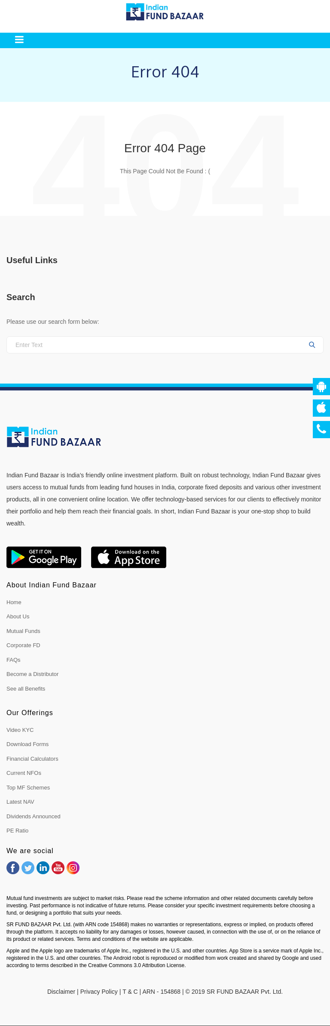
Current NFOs (23, 773)
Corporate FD (23, 645)
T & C (130, 991)
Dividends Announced (33, 816)
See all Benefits (25, 688)
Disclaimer (61, 991)
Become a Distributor (32, 674)
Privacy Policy (99, 991)
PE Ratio (17, 830)
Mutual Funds (23, 631)
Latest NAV (20, 802)
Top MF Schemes (28, 787)
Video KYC (20, 730)
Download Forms (27, 744)
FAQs (13, 660)
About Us (17, 616)
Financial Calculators (32, 759)
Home (13, 602)
